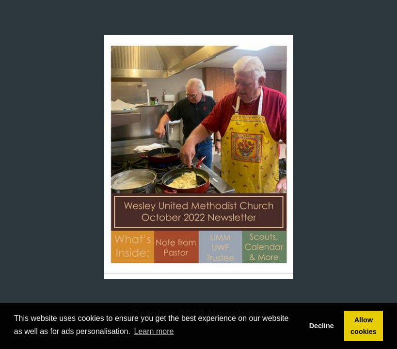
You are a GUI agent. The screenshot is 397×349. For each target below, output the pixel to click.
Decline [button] (321, 326)
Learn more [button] (154, 331)
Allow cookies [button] (363, 325)
